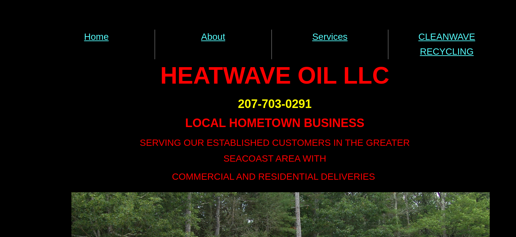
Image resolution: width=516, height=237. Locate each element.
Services (330, 37)
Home (96, 37)
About (213, 37)
